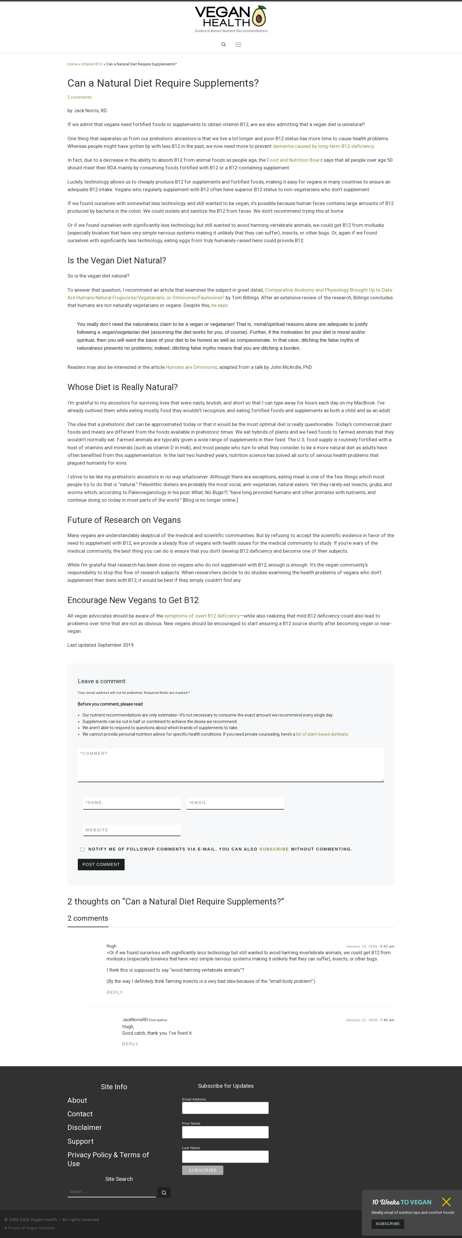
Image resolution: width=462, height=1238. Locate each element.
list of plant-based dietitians (322, 734)
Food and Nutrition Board (295, 160)
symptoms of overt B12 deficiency (202, 616)
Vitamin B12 (92, 64)
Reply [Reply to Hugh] (115, 992)
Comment (94, 753)
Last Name (191, 1148)
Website (96, 830)
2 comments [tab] (87, 918)
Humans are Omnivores (191, 367)
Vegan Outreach (41, 1228)
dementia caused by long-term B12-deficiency (323, 146)
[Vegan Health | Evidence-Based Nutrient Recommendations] (231, 14)
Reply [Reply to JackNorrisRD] (130, 1043)
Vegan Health (44, 1219)
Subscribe (388, 1224)
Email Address (194, 1099)
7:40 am (387, 1020)
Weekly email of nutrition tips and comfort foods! (413, 1212)
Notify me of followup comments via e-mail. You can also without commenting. (215, 849)
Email (198, 803)
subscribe (274, 849)
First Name (191, 1123)
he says (219, 305)
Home (72, 64)
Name (93, 803)
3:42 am (387, 946)
